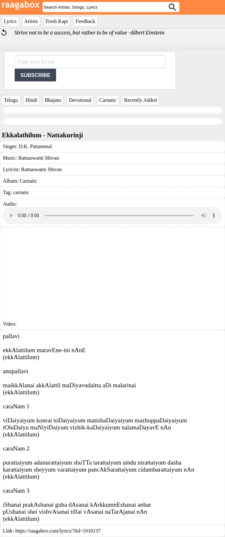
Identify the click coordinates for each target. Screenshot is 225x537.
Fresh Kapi (57, 21)
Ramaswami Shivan (38, 158)
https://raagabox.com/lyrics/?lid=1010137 (58, 530)
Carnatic (107, 100)
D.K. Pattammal (35, 146)
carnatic (21, 192)
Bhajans (53, 100)
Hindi (31, 100)
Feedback (85, 21)
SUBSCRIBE (35, 75)
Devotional (80, 100)
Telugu (11, 100)
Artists (31, 21)
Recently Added (140, 100)
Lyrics (10, 21)
